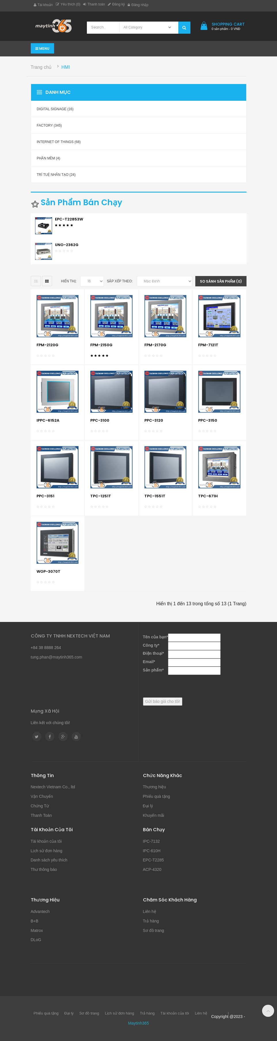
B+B (35, 921)
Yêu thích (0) (68, 4)
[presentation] (186, 686)
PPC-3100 (99, 420)
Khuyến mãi (153, 815)
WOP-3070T (48, 571)
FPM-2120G (47, 345)
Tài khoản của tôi (46, 841)
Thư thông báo (44, 869)
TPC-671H (208, 496)
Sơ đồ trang (153, 930)
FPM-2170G (155, 345)
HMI (66, 67)
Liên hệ (149, 911)
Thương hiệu (154, 787)
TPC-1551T (154, 496)
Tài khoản (43, 5)
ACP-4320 (152, 869)
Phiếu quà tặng (156, 796)
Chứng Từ (40, 806)
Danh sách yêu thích (49, 860)
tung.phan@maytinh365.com (56, 657)
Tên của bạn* (155, 637)
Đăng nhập (138, 5)
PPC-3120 (153, 420)
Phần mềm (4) (48, 158)
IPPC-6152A (48, 420)
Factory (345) (49, 125)
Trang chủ (41, 67)
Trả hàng (151, 921)
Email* (149, 661)
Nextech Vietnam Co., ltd (53, 787)
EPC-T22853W (69, 219)
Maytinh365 (138, 1023)
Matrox (37, 930)
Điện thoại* (153, 653)
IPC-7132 (151, 841)
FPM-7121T (208, 345)
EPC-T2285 (153, 860)
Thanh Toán (41, 815)
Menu (42, 48)
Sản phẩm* (153, 670)
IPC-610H (152, 850)
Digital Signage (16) (55, 109)
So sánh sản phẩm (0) (221, 281)
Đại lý (148, 806)
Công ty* (151, 645)
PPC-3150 (207, 420)
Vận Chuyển (42, 796)
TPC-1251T (100, 496)
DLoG (36, 939)
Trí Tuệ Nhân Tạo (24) (56, 175)
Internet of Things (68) (59, 142)
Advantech (40, 911)
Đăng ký (116, 4)
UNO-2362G (67, 245)
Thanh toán (94, 4)
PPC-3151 (45, 496)
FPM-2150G (101, 345)
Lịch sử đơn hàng (46, 850)
